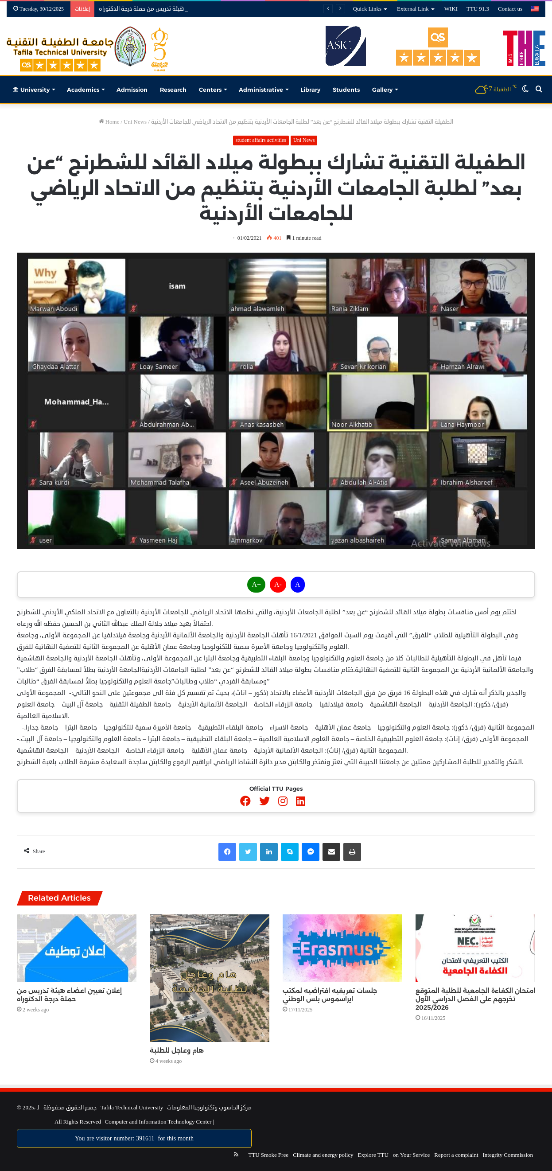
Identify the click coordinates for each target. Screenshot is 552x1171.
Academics (83, 89)
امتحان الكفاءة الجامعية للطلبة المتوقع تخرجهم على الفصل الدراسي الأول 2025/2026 (475, 999)
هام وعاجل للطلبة (177, 1050)
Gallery (382, 89)
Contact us (510, 9)
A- (278, 584)
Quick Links (367, 9)
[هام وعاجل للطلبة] (209, 978)
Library (310, 89)
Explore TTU (373, 1155)
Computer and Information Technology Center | (159, 1122)
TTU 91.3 (477, 9)
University (31, 89)
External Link (413, 9)
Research (173, 89)
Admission (132, 89)
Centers (210, 89)
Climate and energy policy (323, 1155)
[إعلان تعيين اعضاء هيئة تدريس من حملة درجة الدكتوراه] (76, 948)
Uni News (135, 122)
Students (346, 89)
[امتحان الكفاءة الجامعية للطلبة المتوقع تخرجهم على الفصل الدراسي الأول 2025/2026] (475, 948)
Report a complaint (456, 1155)
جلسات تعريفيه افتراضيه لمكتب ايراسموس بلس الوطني (330, 995)
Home (109, 122)
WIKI (451, 9)
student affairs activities (261, 140)
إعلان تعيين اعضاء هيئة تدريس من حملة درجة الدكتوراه (163, 9)
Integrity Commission (508, 1155)
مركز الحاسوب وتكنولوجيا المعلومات (209, 1108)
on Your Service (411, 1155)
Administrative (261, 89)
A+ (256, 584)
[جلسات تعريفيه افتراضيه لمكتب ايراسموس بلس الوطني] (342, 948)
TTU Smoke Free (268, 1155)
